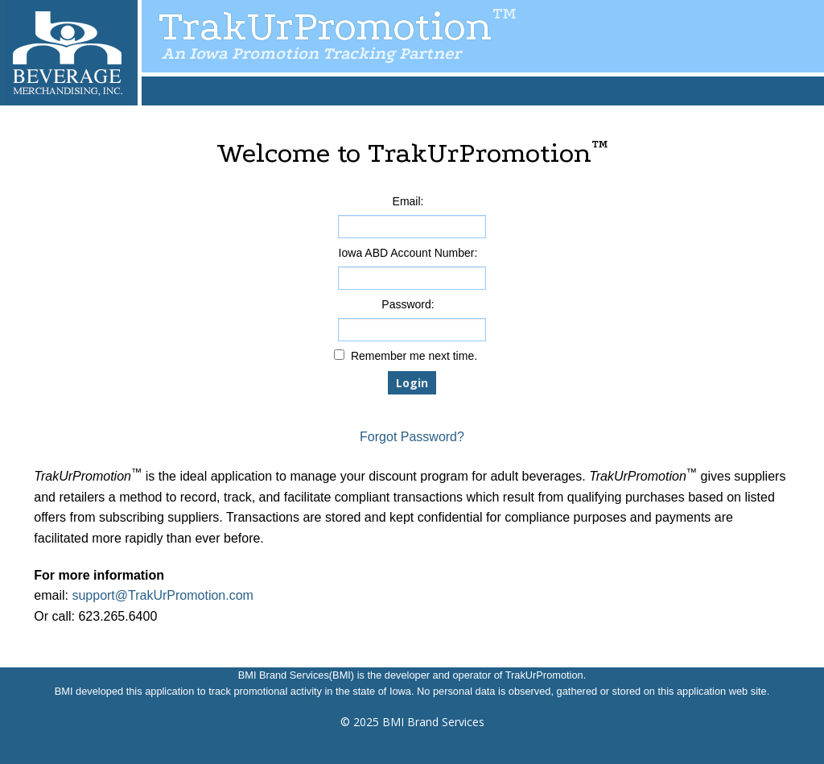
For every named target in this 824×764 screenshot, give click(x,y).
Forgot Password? (412, 437)
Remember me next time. (414, 355)
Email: (408, 201)
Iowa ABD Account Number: (408, 252)
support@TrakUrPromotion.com (162, 595)
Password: (407, 304)
